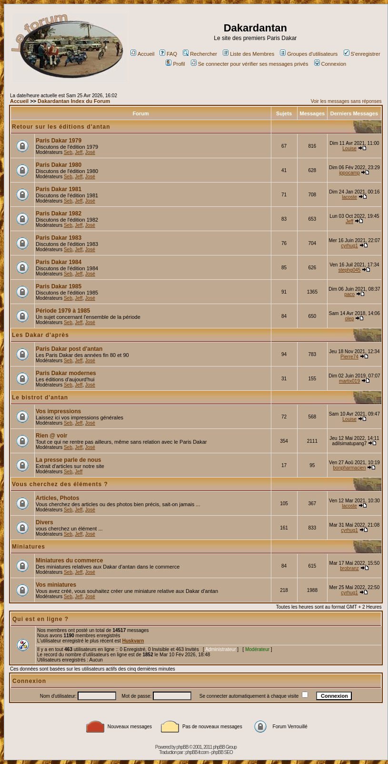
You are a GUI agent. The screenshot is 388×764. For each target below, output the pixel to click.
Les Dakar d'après (40, 335)
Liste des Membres (248, 54)
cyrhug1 (349, 245)
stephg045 (349, 270)
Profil (175, 64)
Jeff (78, 152)
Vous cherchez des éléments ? (60, 484)
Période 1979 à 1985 (63, 310)
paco (349, 294)
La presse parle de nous (68, 460)
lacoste (349, 197)
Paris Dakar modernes (66, 373)
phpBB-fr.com (197, 752)
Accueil (142, 54)
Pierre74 (349, 356)
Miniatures (28, 546)
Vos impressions (58, 411)
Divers (44, 522)
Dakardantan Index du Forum (74, 101)
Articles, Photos (57, 498)
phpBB (182, 747)
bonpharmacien (349, 467)
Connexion (330, 64)
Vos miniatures (56, 584)
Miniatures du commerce (69, 560)
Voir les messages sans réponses (346, 101)
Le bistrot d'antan (40, 397)
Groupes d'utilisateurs (309, 54)
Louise (349, 148)
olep (349, 318)
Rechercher (200, 54)
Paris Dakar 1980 (58, 165)
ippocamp (349, 172)
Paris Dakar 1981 (58, 189)
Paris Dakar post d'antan (69, 349)
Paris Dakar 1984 (58, 262)
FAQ (168, 54)
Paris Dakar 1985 (58, 286)
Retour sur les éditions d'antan (61, 126)
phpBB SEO (222, 752)
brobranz (349, 568)
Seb (68, 152)
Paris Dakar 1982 (58, 213)
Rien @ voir (51, 435)
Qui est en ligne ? (40, 619)
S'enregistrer (362, 54)
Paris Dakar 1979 (58, 140)
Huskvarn (133, 640)
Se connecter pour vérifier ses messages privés (249, 64)
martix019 (349, 381)
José (90, 152)
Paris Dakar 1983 (58, 237)
